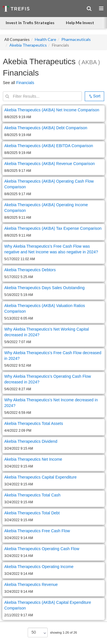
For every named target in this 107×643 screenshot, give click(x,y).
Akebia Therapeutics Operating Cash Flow (41, 548)
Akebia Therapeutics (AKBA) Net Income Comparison (51, 110)
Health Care (45, 39)
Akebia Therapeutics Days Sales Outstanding (44, 287)
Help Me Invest (80, 22)
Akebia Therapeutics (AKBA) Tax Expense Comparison (53, 228)
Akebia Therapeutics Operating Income (39, 566)
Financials (25, 82)
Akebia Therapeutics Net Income (33, 459)
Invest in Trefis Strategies (30, 22)
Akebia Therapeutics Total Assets (33, 423)
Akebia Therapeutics (28, 45)
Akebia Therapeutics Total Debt (32, 513)
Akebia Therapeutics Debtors (30, 270)
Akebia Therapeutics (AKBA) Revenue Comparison (49, 163)
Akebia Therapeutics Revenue (31, 584)
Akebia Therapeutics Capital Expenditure (40, 477)
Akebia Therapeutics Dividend (30, 441)
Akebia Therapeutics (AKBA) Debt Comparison (45, 128)
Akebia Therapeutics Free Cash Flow (37, 531)
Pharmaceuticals (76, 39)
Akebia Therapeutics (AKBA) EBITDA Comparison (48, 145)
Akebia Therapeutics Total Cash (32, 495)
